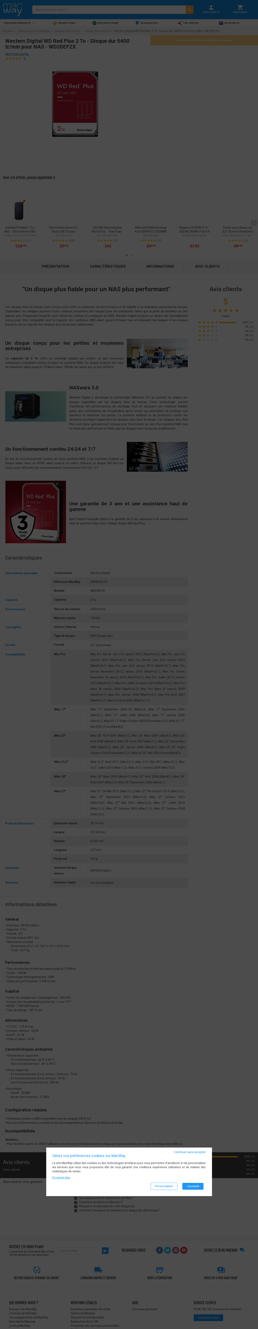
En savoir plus (61, 1177)
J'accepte (193, 1186)
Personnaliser (164, 1186)
